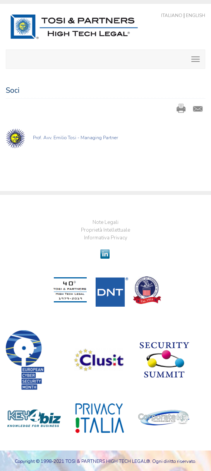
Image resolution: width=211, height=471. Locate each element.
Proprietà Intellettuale (105, 230)
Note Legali (105, 222)
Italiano (171, 15)
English (195, 15)
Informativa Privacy (105, 237)
